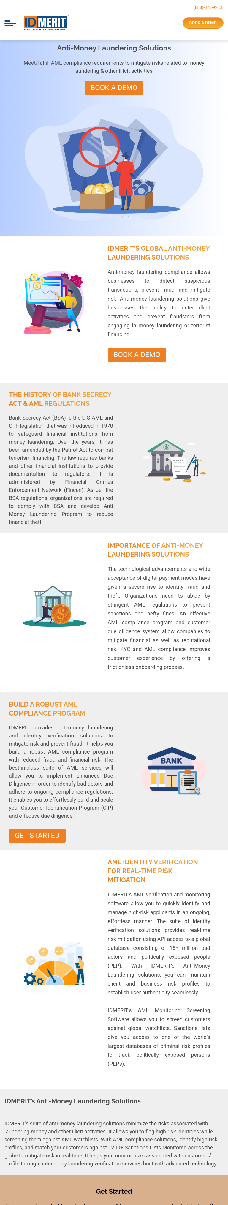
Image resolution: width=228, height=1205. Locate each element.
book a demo (203, 22)
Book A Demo (114, 87)
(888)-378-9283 (208, 7)
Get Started (37, 835)
